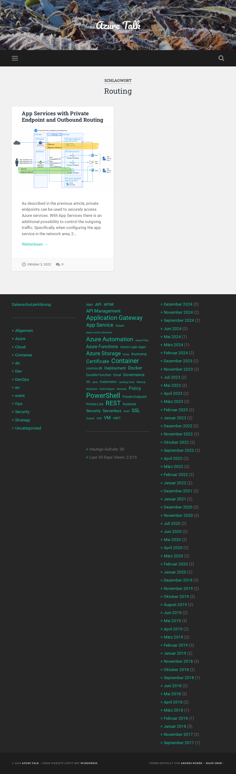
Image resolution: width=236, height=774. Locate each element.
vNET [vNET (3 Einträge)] (117, 418)
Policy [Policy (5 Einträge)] (135, 388)
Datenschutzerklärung (31, 304)
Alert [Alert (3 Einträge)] (89, 305)
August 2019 (175, 604)
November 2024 (178, 312)
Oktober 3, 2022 (39, 264)
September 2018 (179, 677)
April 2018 (173, 702)
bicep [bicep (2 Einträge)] (126, 354)
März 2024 (173, 344)
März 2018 (173, 710)
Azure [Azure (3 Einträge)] (120, 325)
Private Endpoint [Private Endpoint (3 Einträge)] (134, 397)
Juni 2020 (173, 531)
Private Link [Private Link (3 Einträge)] (94, 404)
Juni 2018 (173, 685)
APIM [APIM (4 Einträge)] (109, 304)
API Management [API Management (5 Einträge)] (103, 311)
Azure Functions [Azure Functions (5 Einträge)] (102, 346)
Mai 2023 (172, 385)
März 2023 (173, 401)
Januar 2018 (175, 726)
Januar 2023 (175, 417)
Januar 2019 (175, 653)
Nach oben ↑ (215, 763)
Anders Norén (191, 763)
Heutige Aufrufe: (104, 449)
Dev (18, 371)
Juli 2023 (172, 377)
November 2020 (178, 515)
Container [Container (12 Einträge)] (125, 361)
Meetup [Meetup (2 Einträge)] (141, 382)
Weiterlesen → (35, 244)
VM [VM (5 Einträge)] (107, 417)
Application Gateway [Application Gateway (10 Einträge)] (114, 318)
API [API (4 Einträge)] (98, 304)
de (17, 363)
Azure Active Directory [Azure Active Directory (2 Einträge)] (99, 332)
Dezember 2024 (178, 304)
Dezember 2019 (178, 580)
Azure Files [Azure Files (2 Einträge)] (141, 340)
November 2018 (178, 661)
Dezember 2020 (178, 507)
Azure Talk (118, 25)
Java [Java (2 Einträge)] (95, 382)
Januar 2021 (175, 499)
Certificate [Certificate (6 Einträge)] (97, 361)
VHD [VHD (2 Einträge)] (99, 418)
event (20, 395)
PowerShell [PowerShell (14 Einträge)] (103, 395)
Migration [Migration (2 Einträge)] (92, 389)
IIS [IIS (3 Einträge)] (88, 382)
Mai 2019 (172, 620)
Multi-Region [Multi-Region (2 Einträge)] (107, 389)
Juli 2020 (172, 523)
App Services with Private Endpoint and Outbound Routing (62, 116)
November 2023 (178, 369)
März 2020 (173, 556)
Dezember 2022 (178, 426)
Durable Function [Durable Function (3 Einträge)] (98, 375)
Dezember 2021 (178, 491)
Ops (18, 403)
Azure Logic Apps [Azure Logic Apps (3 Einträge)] (133, 347)
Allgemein (24, 330)
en (17, 387)
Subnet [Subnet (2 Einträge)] (90, 418)
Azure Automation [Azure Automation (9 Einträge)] (109, 339)
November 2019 (178, 588)
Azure (20, 338)
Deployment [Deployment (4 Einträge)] (115, 368)
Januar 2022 (175, 482)
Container (23, 355)
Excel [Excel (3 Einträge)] (117, 375)
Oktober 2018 (176, 669)
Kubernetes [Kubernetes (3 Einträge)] (108, 382)
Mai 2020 (172, 539)
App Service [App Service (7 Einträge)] (99, 325)
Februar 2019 (176, 645)
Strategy (22, 420)
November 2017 (178, 734)
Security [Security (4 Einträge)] (93, 411)
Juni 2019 (173, 612)
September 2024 (179, 320)
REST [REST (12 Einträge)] (113, 403)
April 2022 (173, 458)
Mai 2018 (172, 693)
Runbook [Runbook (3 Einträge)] (129, 404)
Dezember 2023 (178, 361)
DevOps (22, 379)
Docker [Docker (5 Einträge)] (135, 368)
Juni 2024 (173, 328)
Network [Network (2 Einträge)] (122, 389)
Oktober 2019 (176, 596)
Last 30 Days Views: (107, 457)
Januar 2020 (175, 572)
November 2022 (178, 434)
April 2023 (173, 393)
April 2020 (173, 547)
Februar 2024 (176, 352)
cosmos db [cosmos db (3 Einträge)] (94, 368)
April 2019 (173, 629)
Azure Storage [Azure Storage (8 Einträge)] (103, 353)
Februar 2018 (176, 718)
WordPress (89, 763)
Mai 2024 (172, 336)
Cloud (20, 347)
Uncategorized (28, 428)
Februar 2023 (176, 409)
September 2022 (179, 450)
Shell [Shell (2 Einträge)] (126, 411)
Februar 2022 (176, 474)
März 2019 (173, 637)
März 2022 (173, 466)
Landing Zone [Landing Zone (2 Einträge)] (126, 382)
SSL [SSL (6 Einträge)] (136, 410)
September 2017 (179, 742)
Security (22, 411)
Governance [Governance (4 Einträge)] (133, 375)
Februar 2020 (176, 564)
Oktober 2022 (176, 442)
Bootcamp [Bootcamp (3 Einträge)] (139, 354)
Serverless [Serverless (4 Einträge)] (112, 411)
